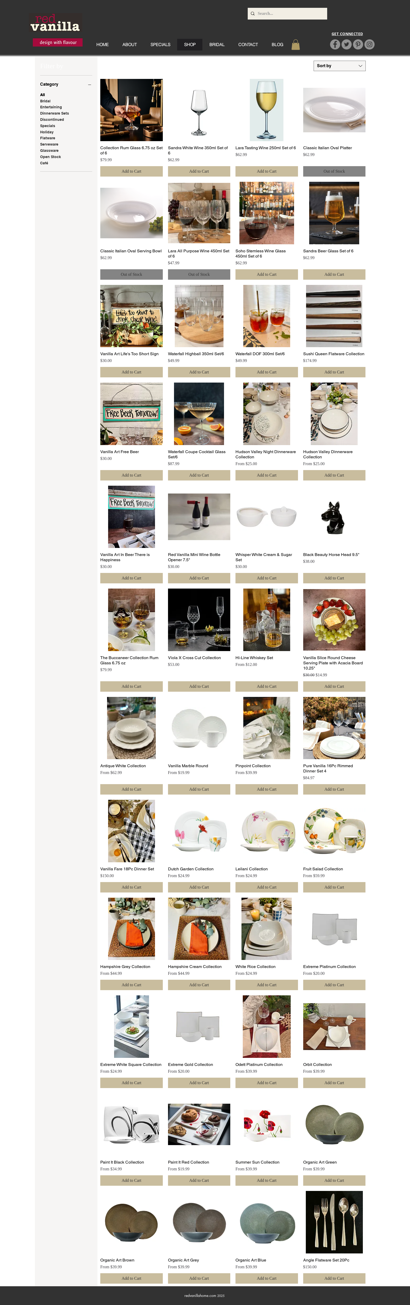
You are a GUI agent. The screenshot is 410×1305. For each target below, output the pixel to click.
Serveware (49, 143)
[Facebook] (335, 44)
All (42, 94)
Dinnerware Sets (54, 112)
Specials (47, 125)
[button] (295, 44)
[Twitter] (346, 44)
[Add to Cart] (131, 171)
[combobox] (340, 66)
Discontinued (52, 119)
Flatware (47, 137)
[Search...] (287, 14)
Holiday (47, 131)
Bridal (45, 100)
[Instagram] (369, 44)
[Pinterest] (358, 44)
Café (44, 162)
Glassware (49, 150)
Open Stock (50, 156)
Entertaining (51, 106)
